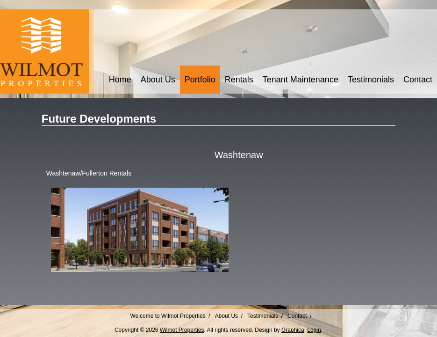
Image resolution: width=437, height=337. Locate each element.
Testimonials (371, 79)
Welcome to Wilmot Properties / (170, 316)
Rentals (239, 79)
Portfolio (200, 79)
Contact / (299, 316)
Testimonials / (265, 316)
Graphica (292, 330)
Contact (417, 79)
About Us (158, 79)
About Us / (229, 316)
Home (120, 79)
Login (314, 330)
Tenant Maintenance (300, 79)
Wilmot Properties (182, 330)
